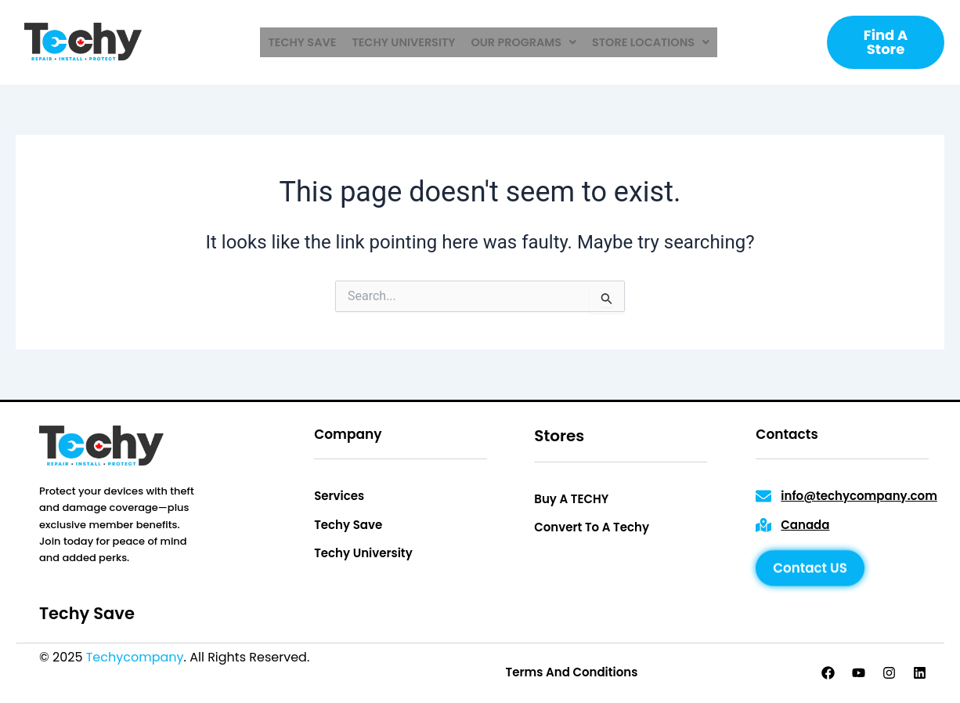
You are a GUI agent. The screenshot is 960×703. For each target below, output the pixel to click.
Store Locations (647, 42)
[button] (523, 42)
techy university (405, 42)
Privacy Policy (355, 657)
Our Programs (522, 42)
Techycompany (135, 657)
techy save (306, 42)
